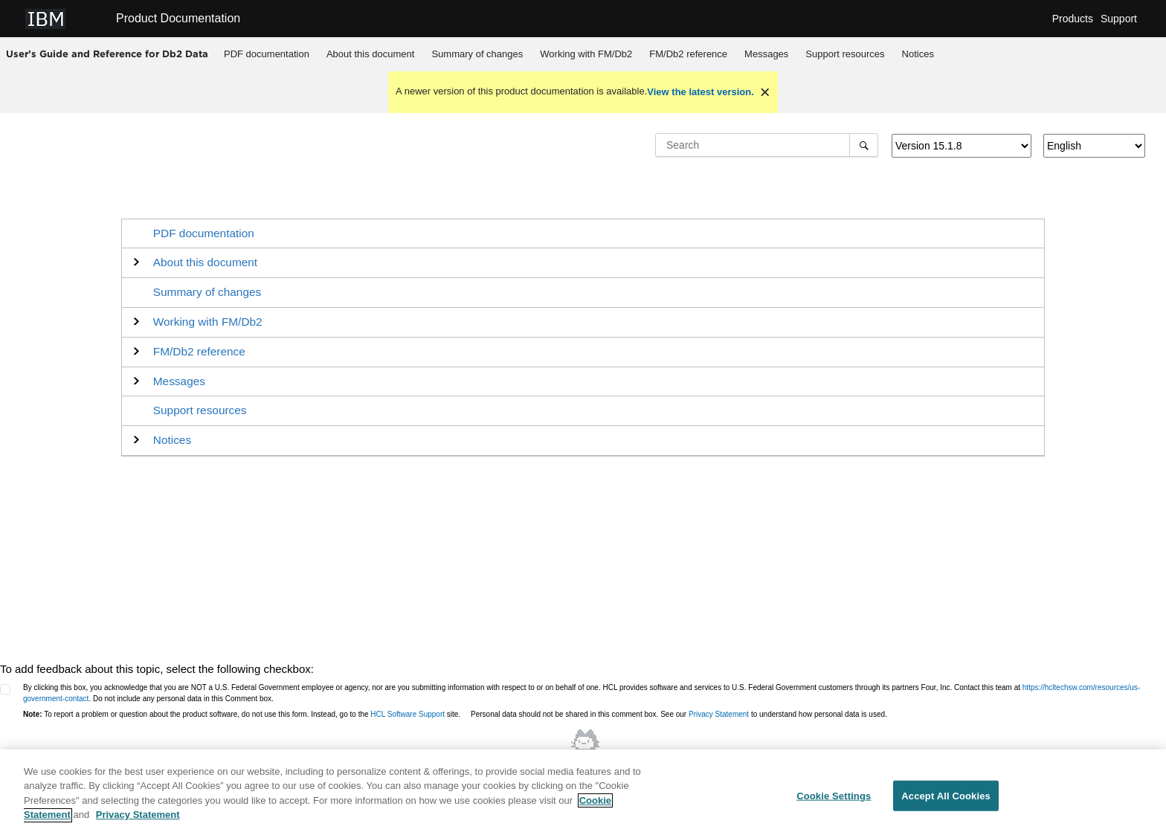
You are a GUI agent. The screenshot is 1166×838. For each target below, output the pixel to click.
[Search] (863, 145)
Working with (586, 53)
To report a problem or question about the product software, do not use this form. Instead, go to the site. (241, 714)
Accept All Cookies (946, 799)
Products (1072, 19)
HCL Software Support (407, 714)
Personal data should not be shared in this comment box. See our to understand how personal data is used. (679, 714)
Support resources (844, 53)
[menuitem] (267, 54)
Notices (918, 53)
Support (1119, 19)
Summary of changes (477, 53)
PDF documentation (266, 53)
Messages (766, 53)
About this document (370, 53)
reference (688, 53)
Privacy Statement (719, 714)
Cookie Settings (833, 799)
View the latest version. (700, 91)
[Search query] (766, 145)
